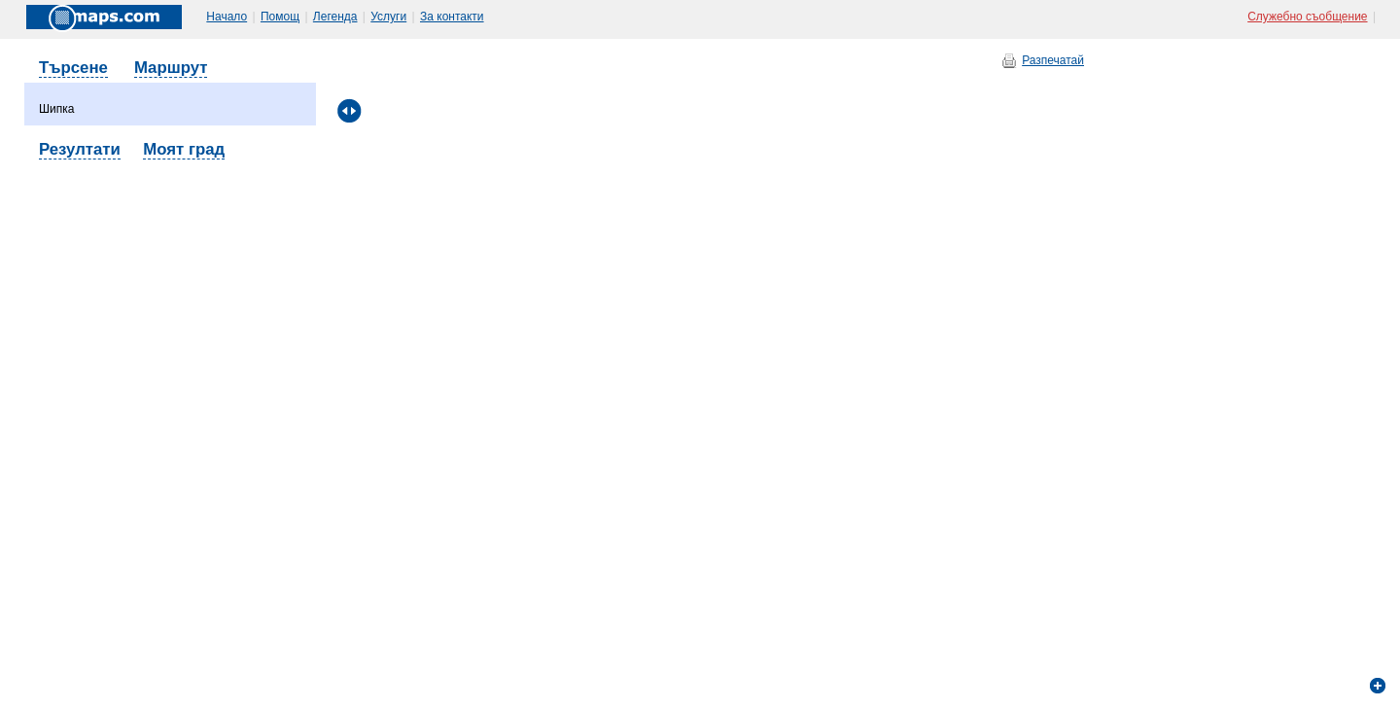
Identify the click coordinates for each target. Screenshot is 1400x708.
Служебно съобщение (1307, 16)
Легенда (335, 16)
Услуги (388, 16)
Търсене (73, 67)
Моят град (184, 149)
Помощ (280, 16)
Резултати (80, 149)
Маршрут (171, 67)
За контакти (452, 16)
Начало (226, 16)
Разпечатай (1053, 60)
